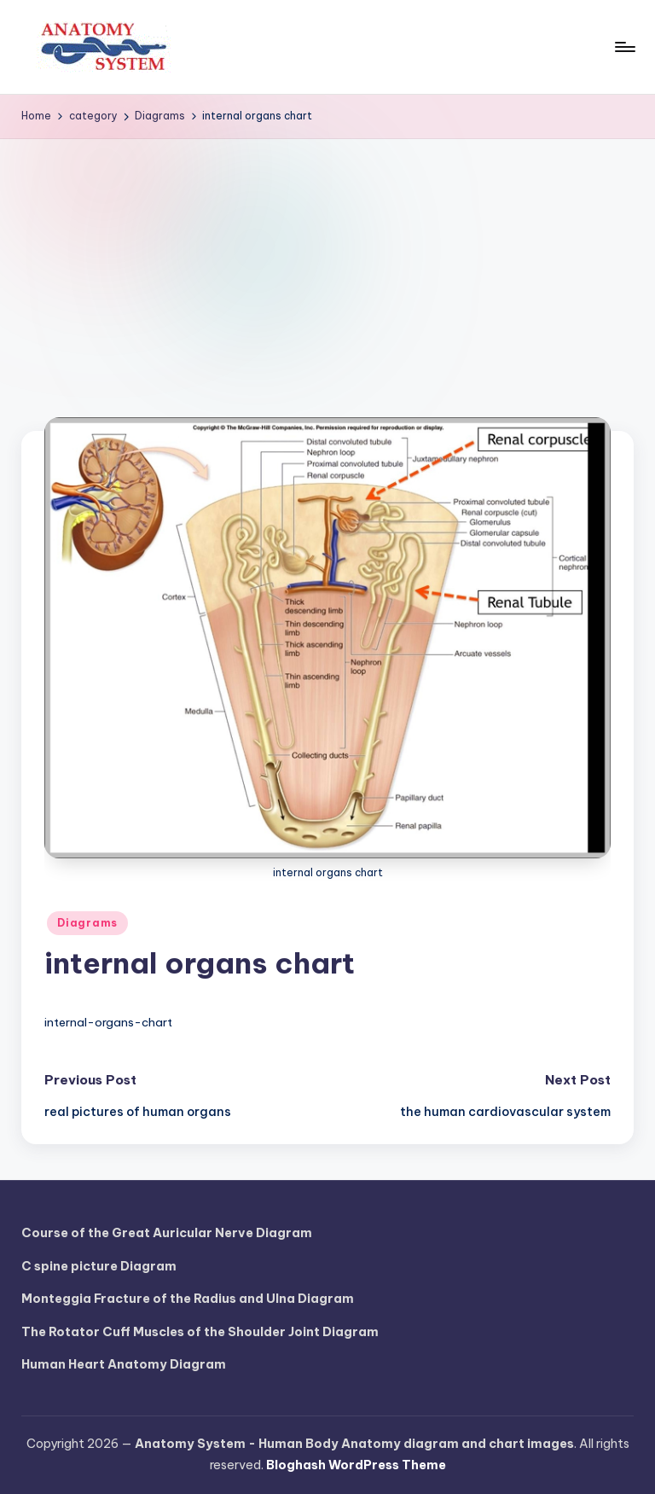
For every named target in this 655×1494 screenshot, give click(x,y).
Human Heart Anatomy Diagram (123, 1364)
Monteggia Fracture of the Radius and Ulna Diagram (187, 1298)
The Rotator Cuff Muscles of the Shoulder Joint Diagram (200, 1332)
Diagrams (87, 922)
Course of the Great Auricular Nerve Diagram (166, 1233)
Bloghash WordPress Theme (356, 1465)
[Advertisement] (327, 267)
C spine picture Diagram (99, 1266)
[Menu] (624, 47)
